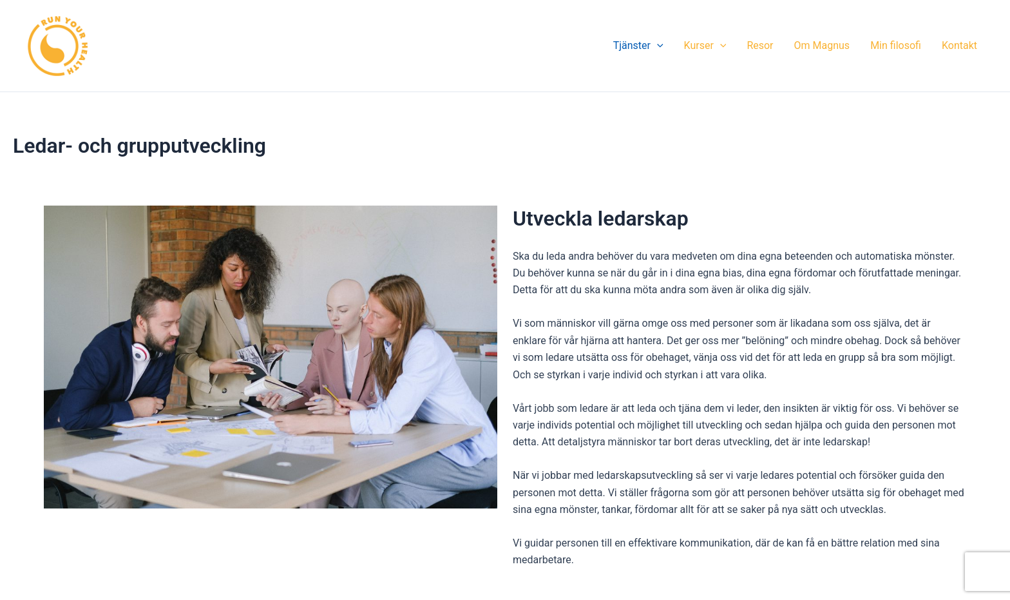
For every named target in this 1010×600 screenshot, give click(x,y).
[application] (657, 46)
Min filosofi (895, 45)
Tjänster (638, 46)
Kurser (705, 46)
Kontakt (959, 45)
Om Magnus (822, 45)
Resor (760, 45)
